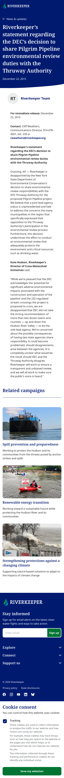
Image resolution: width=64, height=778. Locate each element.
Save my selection (32, 771)
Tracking (15, 720)
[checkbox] (5, 720)
